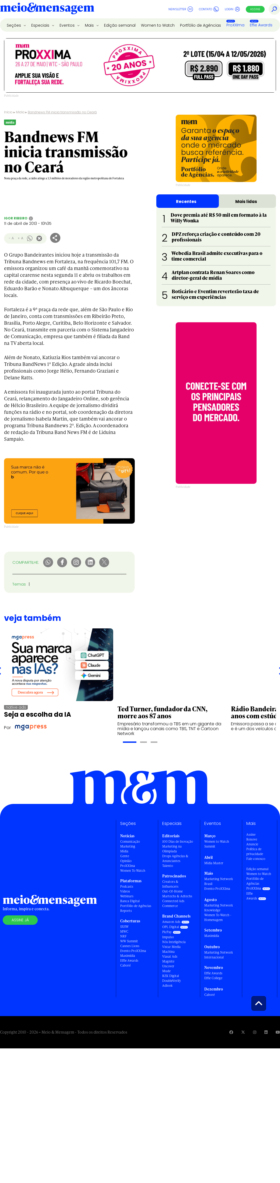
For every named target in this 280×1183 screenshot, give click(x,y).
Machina (168, 951)
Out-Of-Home (172, 891)
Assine (255, 9)
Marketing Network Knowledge (218, 907)
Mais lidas (246, 201)
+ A (20, 238)
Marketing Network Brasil (218, 881)
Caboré (125, 965)
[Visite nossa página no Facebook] (231, 1032)
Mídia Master (213, 863)
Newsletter (180, 9)
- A (11, 238)
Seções (14, 25)
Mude (166, 971)
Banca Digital (130, 901)
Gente (124, 856)
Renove (251, 839)
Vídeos (125, 891)
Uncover (168, 966)
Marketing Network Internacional (218, 955)
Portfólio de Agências (200, 25)
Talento (167, 865)
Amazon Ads (171, 921)
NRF (123, 936)
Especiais (40, 25)
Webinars (126, 896)
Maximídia (127, 955)
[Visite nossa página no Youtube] (278, 1032)
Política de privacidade (254, 851)
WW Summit (129, 941)
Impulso (168, 937)
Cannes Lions (129, 946)
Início (8, 112)
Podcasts (126, 886)
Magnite (168, 961)
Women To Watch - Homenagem (217, 917)
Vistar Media (171, 946)
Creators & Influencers (170, 884)
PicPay (167, 932)
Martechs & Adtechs (177, 896)
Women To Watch (132, 870)
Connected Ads (173, 901)
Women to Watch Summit (216, 844)
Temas (19, 584)
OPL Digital (170, 927)
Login (232, 9)
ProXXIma (235, 25)
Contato (209, 9)
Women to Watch (158, 25)
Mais (90, 25)
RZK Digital (170, 976)
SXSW (124, 926)
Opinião (126, 861)
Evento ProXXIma (133, 950)
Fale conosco (255, 858)
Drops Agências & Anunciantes (175, 858)
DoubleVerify (171, 980)
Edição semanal (120, 25)
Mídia (20, 112)
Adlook (167, 985)
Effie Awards (261, 25)
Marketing (127, 846)
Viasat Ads (169, 956)
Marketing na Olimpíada (172, 848)
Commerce (170, 906)
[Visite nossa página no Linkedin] (266, 1032)
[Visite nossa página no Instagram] (254, 1032)
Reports (126, 910)
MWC (124, 931)
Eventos (68, 25)
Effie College (213, 978)
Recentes (186, 201)
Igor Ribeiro (15, 218)
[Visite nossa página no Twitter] (243, 1032)
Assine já (20, 920)
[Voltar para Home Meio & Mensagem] (47, 9)
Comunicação (130, 841)
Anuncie (252, 844)
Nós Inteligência (174, 942)
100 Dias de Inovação (177, 841)
